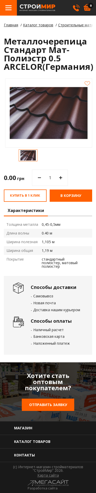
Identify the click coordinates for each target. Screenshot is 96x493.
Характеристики (26, 210)
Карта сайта (48, 475)
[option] (28, 155)
